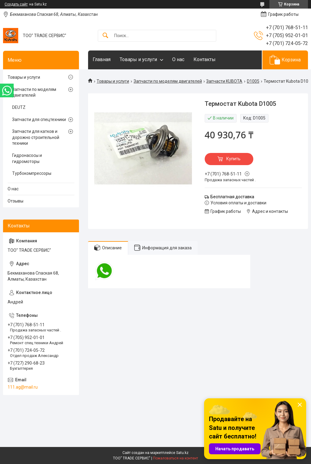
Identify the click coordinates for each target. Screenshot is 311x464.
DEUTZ (19, 107)
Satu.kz (182, 453)
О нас (178, 59)
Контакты (204, 59)
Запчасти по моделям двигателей (168, 81)
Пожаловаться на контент (175, 458)
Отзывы (15, 201)
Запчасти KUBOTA (224, 81)
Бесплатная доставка (232, 196)
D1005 (253, 81)
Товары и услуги (138, 59)
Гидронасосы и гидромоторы (27, 158)
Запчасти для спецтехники (39, 119)
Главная (102, 59)
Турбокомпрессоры (31, 173)
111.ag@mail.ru (23, 387)
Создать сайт (16, 4)
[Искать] (105, 35)
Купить (233, 158)
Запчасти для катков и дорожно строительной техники (35, 137)
